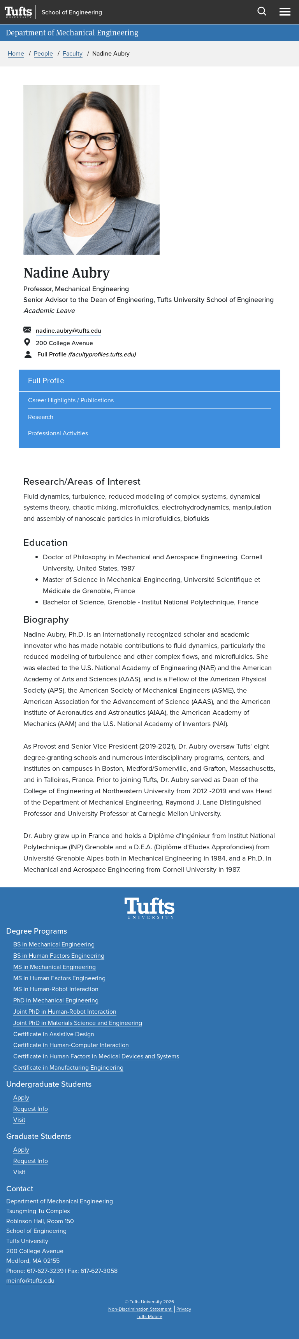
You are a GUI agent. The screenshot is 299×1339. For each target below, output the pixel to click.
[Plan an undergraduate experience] (19, 1119)
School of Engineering (72, 12)
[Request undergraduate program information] (30, 1108)
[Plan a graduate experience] (19, 1172)
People (43, 53)
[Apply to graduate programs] (21, 1149)
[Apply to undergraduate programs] (21, 1097)
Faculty (73, 53)
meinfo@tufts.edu (30, 1280)
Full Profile (86, 354)
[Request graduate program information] (30, 1160)
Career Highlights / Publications (71, 400)
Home (16, 53)
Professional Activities (58, 433)
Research (40, 416)
